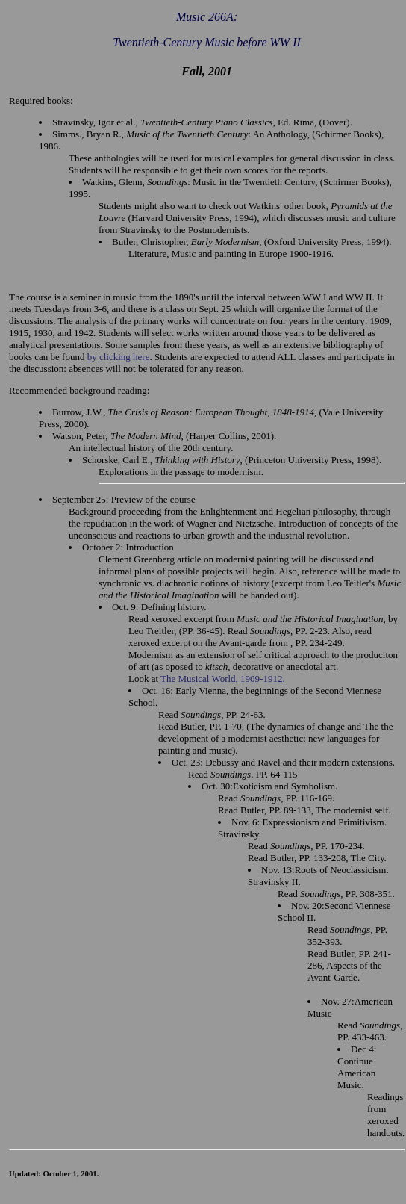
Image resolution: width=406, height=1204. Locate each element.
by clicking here (118, 356)
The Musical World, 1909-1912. (222, 678)
